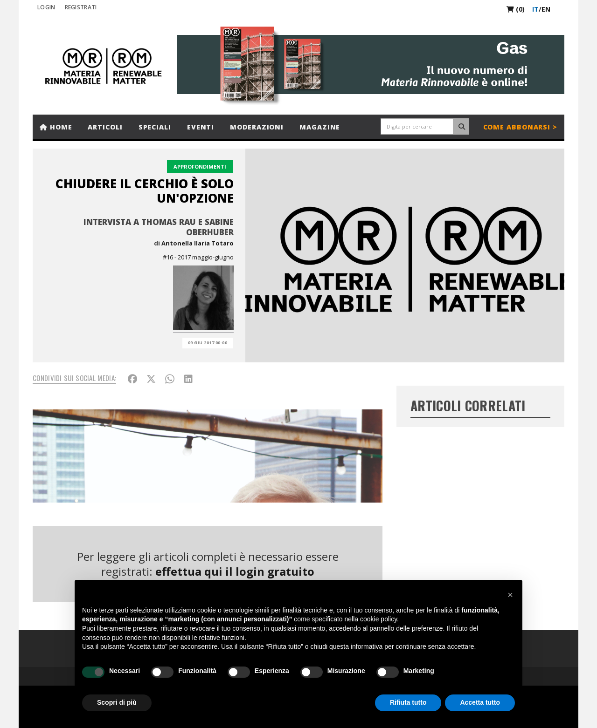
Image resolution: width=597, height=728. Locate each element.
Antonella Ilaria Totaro (197, 243)
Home (56, 126)
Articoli (105, 126)
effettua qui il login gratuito (234, 571)
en (545, 9)
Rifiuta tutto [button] (408, 702)
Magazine (319, 126)
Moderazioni (257, 126)
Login (46, 7)
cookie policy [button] (378, 619)
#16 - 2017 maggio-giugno (198, 257)
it (535, 9)
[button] (510, 594)
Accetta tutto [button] (480, 702)
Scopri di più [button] (117, 702)
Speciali (155, 126)
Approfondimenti (200, 166)
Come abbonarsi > (520, 126)
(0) (516, 9)
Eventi (200, 126)
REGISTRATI (81, 7)
